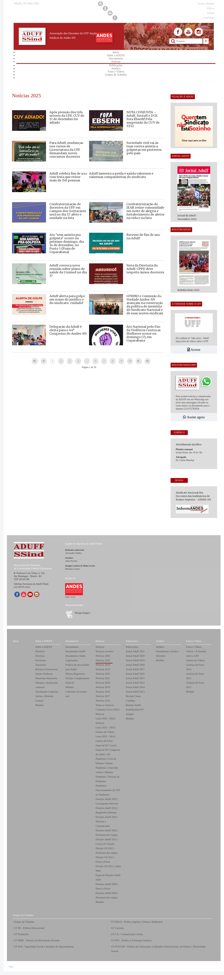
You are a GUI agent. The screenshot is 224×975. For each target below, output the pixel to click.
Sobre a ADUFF (43, 641)
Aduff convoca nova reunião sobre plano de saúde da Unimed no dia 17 (68, 270)
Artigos (130, 714)
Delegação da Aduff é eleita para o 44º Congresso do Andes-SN (68, 330)
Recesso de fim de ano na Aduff (143, 236)
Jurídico (160, 641)
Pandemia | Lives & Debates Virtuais (106, 761)
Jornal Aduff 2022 (135, 651)
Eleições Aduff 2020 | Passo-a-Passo (107, 886)
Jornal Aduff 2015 (135, 678)
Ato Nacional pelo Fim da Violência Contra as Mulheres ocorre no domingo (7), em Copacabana (143, 333)
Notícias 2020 (103, 682)
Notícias (100, 641)
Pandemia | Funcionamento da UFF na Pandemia (108, 790)
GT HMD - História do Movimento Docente (37, 940)
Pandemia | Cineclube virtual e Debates (107, 770)
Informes (160, 655)
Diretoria (40, 655)
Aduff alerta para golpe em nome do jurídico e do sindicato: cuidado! (67, 299)
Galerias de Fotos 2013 (195, 676)
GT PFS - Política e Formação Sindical (131, 940)
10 (130, 361)
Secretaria (40, 660)
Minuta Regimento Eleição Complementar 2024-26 (77, 678)
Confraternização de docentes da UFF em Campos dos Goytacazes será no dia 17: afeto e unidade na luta (67, 211)
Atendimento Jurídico (167, 651)
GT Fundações (21, 934)
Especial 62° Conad (106, 745)
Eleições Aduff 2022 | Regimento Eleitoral (107, 810)
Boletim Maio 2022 (188, 290)
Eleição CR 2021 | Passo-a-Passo (105, 859)
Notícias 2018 (103, 691)
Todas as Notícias (105, 705)
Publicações (132, 641)
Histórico (40, 651)
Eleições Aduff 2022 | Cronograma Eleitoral (107, 801)
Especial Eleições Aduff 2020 (108, 877)
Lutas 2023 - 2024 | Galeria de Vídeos (106, 729)
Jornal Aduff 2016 (135, 673)
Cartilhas (130, 700)
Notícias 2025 (103, 660)
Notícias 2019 (103, 687)
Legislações (71, 660)
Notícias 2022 (103, 673)
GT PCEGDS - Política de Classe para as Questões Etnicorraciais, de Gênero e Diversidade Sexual (158, 948)
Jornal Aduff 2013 (135, 691)
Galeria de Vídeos (195, 660)
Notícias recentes (104, 651)
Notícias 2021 (103, 678)
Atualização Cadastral (46, 691)
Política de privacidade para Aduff (77, 667)
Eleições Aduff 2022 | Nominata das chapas (107, 832)
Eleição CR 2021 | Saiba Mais (108, 868)
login (11, 966)
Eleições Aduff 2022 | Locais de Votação (107, 841)
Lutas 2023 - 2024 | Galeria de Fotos (106, 738)
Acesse (193, 350)
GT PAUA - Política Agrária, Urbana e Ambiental (136, 921)
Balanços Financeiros (46, 669)
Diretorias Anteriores (46, 678)
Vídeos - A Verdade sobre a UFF (196, 653)
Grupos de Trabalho (23, 915)
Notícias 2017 (103, 696)
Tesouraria (40, 664)
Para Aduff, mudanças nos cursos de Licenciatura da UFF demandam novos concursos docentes (66, 150)
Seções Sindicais (44, 673)
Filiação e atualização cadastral (46, 685)
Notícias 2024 (103, 664)
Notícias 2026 (103, 655)
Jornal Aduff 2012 (135, 682)
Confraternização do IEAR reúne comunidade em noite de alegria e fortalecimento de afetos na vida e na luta (145, 211)
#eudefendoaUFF (135, 709)
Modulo (39, 705)
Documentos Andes (75, 655)
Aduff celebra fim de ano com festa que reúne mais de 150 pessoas (68, 176)
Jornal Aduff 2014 (135, 687)
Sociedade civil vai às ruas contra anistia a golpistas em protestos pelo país (144, 148)
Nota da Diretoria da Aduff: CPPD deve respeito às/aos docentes (145, 268)
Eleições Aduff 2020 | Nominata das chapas (107, 895)
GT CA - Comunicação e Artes (127, 934)
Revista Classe (133, 696)
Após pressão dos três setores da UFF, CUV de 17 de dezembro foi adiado (66, 117)
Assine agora (194, 417)
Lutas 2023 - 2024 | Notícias (106, 720)
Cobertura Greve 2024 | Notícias (108, 711)
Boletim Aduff (133, 705)
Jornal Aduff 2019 (135, 660)
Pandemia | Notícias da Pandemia (107, 779)
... (87, 361)
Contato (39, 700)
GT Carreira (117, 928)
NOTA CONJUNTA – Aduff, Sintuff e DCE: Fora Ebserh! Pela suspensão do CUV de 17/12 (143, 119)
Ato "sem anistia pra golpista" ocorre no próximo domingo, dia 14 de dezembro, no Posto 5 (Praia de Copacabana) (66, 243)
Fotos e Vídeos (194, 641)
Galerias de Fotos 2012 (195, 685)
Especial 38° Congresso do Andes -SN (108, 752)
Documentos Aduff (75, 651)
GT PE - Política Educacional (29, 928)
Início (16, 641)
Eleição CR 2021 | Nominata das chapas (107, 850)
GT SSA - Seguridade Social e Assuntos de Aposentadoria (44, 946)
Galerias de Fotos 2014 (195, 667)
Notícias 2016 (103, 700)
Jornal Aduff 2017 (135, 669)
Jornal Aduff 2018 (135, 664)
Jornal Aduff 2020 (135, 655)
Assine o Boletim (44, 696)
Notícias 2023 (103, 669)
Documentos (72, 641)
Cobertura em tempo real (76, 694)
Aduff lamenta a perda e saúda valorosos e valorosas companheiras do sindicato (121, 175)
